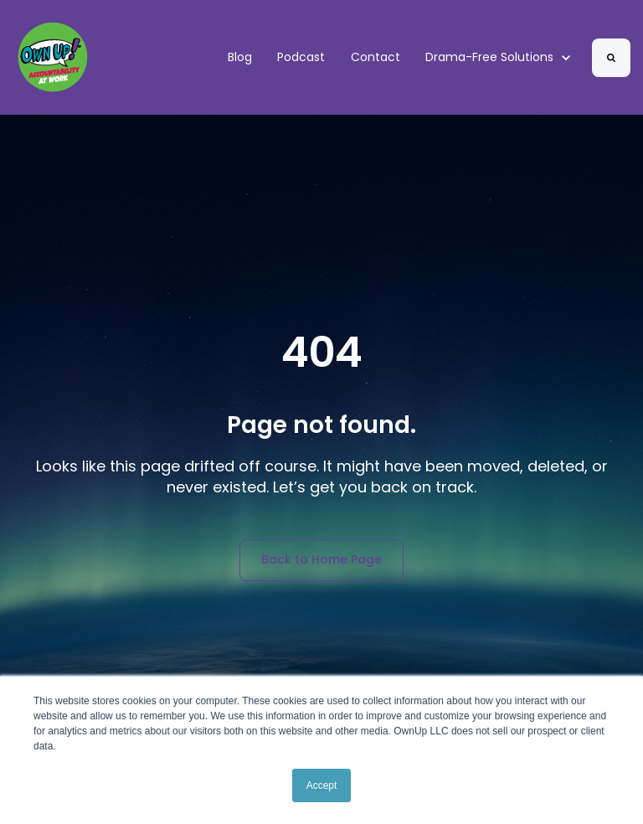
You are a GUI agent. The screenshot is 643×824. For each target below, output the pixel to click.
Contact (375, 57)
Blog (240, 57)
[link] (53, 56)
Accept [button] (321, 785)
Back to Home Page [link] (321, 559)
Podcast (301, 57)
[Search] (611, 58)
